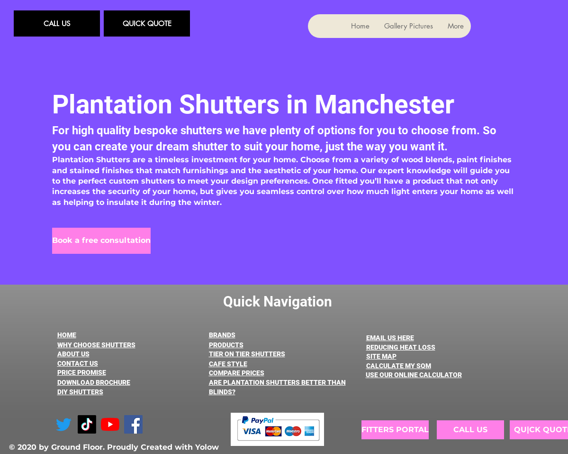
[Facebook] (133, 424)
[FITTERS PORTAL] (395, 429)
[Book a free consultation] (101, 241)
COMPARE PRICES (236, 373)
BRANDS (222, 335)
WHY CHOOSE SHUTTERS (96, 345)
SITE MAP (381, 356)
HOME (66, 335)
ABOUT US (73, 354)
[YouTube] (110, 424)
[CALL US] (57, 23)
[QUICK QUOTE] (147, 23)
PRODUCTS (226, 345)
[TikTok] (87, 424)
